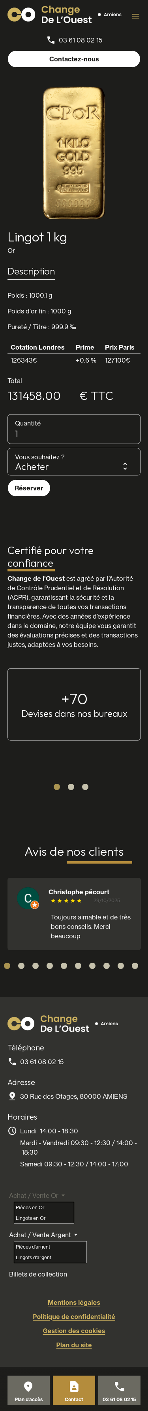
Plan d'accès (29, 1399)
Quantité (28, 423)
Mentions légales (74, 1302)
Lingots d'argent (33, 1257)
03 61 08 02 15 (80, 40)
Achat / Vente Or (33, 1195)
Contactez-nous (74, 59)
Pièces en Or (30, 1207)
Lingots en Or (31, 1218)
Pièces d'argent (33, 1247)
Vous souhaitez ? (40, 457)
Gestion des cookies (74, 1331)
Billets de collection (38, 1274)
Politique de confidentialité (74, 1317)
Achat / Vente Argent (40, 1235)
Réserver (29, 488)
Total (14, 381)
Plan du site (74, 1345)
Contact (74, 1399)
